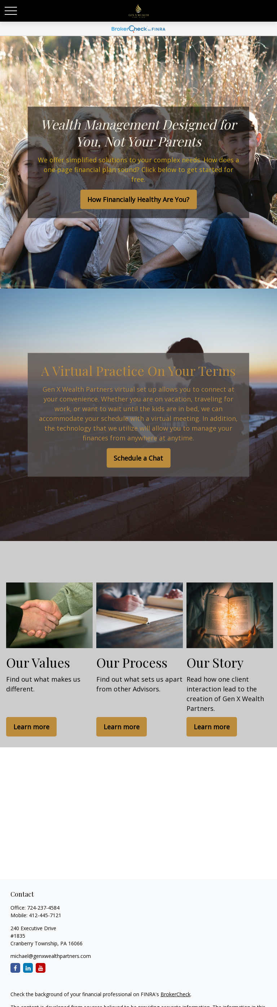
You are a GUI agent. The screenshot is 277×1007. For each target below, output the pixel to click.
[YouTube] (40, 968)
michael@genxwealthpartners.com (50, 956)
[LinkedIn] (28, 968)
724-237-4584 (43, 907)
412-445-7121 (45, 915)
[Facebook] (15, 968)
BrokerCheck (175, 994)
